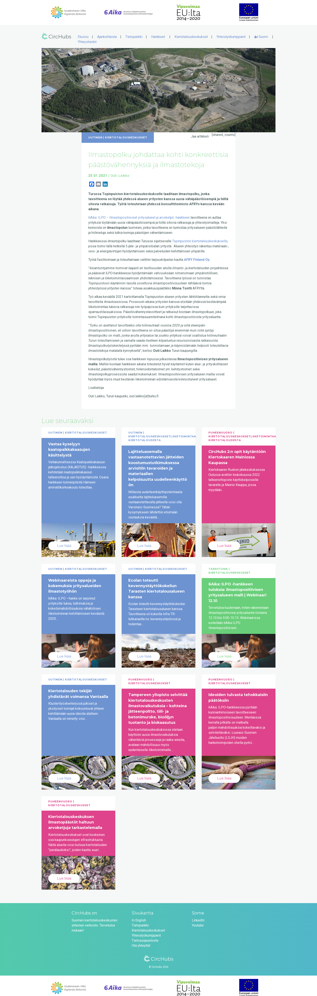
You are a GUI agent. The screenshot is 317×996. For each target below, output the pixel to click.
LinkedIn (198, 916)
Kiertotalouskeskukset (191, 32)
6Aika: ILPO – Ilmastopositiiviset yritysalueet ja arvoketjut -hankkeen (139, 213)
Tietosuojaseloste (145, 936)
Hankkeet (158, 32)
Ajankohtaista (107, 32)
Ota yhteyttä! (141, 941)
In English (139, 916)
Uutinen (95, 133)
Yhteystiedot (87, 37)
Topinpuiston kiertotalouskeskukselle (199, 237)
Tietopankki (133, 32)
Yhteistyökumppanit (231, 32)
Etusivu (83, 32)
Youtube (198, 921)
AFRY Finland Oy (197, 255)
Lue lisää (64, 541)
